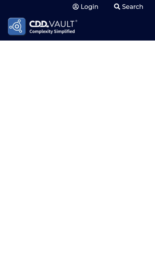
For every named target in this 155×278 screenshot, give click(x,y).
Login (86, 6)
